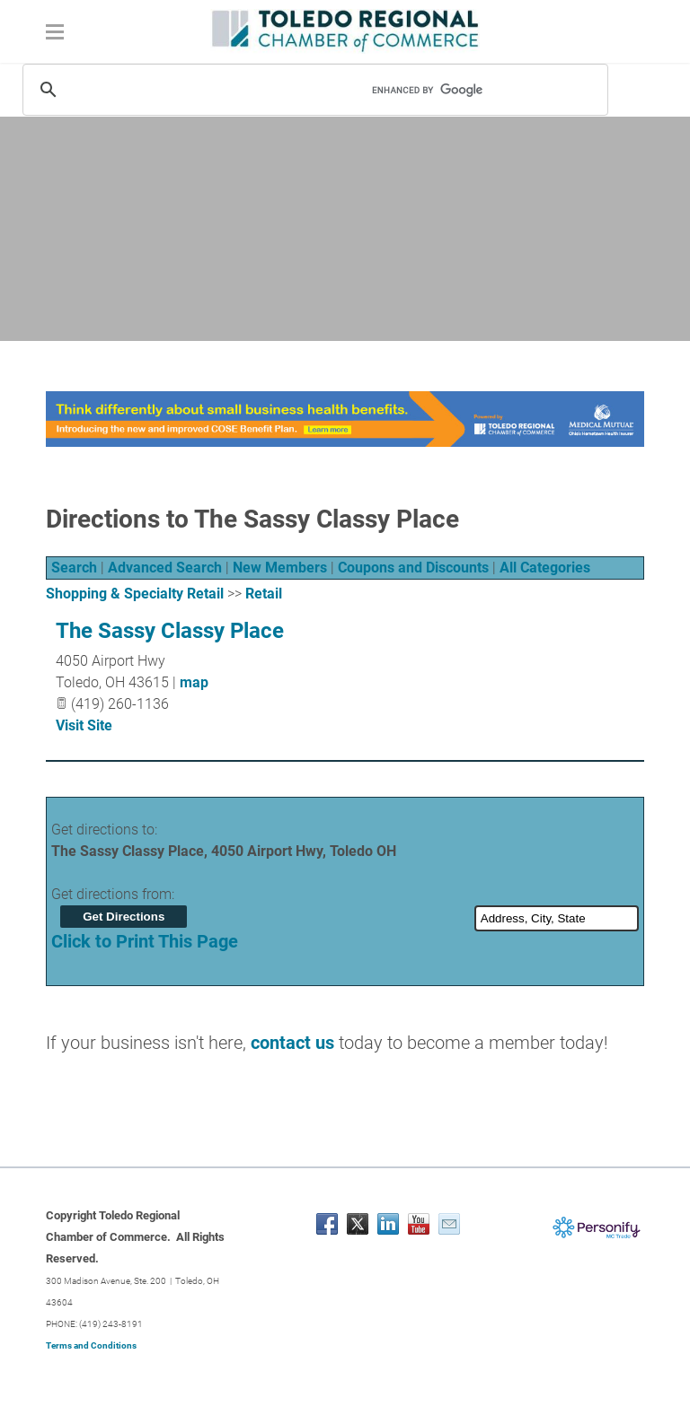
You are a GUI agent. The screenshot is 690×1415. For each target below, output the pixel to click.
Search (74, 567)
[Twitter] (357, 1224)
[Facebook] (327, 1224)
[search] (462, 89)
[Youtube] (418, 1224)
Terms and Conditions (91, 1345)
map (194, 682)
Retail (263, 593)
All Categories (545, 567)
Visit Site (84, 725)
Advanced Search (165, 567)
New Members (280, 567)
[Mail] (449, 1224)
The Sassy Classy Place (170, 630)
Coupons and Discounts (413, 567)
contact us (292, 1042)
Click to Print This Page (144, 941)
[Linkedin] (388, 1224)
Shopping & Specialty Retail (135, 593)
